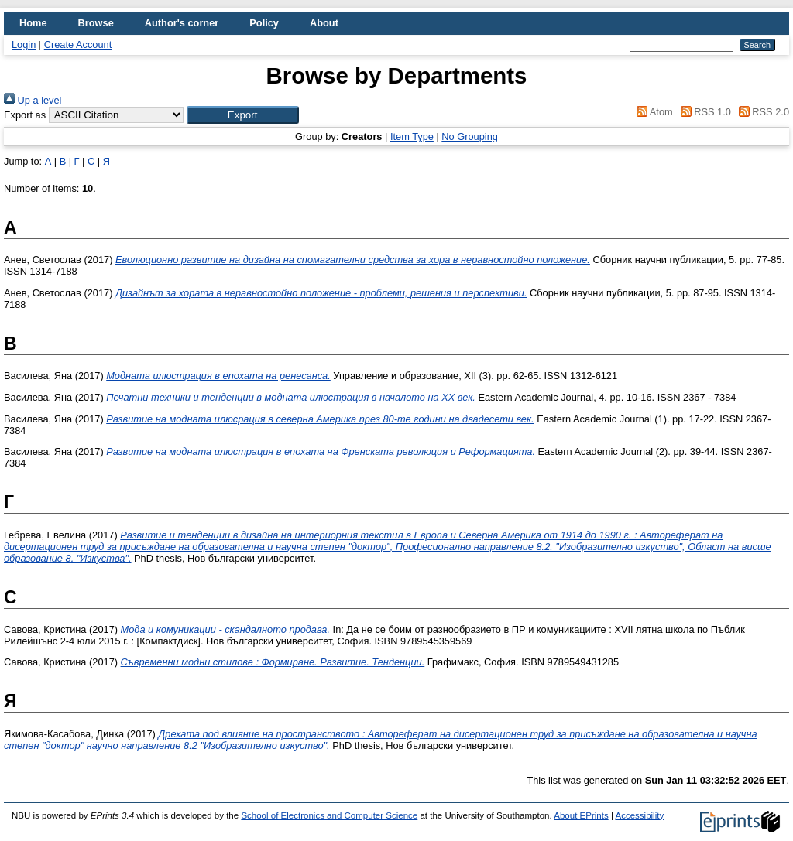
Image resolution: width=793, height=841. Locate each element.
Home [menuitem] (33, 23)
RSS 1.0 (703, 112)
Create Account (78, 44)
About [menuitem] (324, 23)
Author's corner (181, 23)
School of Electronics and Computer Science (329, 815)
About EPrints (581, 815)
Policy (264, 23)
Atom (652, 112)
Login (24, 44)
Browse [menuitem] (96, 23)
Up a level (32, 100)
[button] (243, 115)
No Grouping (469, 136)
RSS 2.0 (761, 112)
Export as (25, 115)
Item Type (412, 136)
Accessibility (639, 815)
